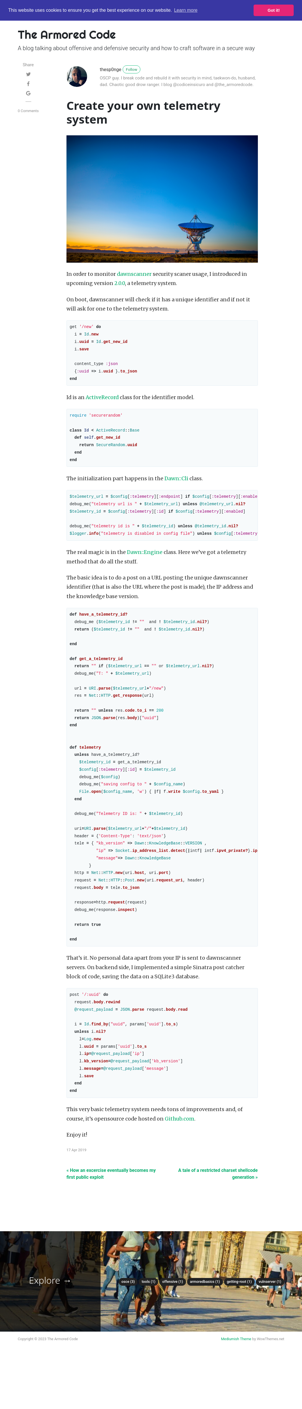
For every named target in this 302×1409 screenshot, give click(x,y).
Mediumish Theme (236, 1385)
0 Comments (28, 111)
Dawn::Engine (144, 564)
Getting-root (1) (239, 1327)
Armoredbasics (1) (205, 1327)
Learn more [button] (185, 10)
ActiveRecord (102, 402)
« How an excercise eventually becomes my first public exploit (111, 1219)
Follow (131, 69)
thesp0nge (110, 69)
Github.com (179, 1165)
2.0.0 (119, 283)
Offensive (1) (172, 1327)
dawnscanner (134, 274)
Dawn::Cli (176, 487)
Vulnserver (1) (270, 1327)
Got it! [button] (274, 10)
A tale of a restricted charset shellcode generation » (218, 1219)
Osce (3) (128, 1327)
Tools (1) (148, 1327)
